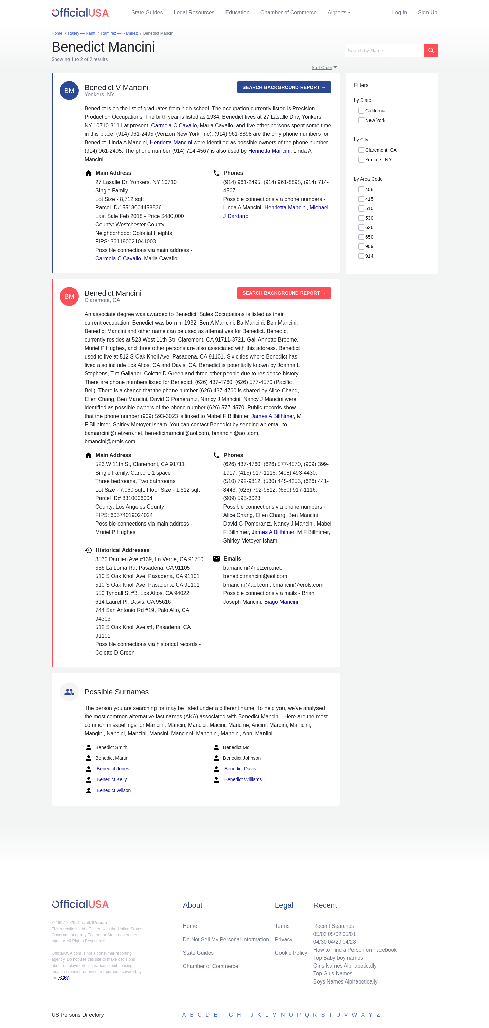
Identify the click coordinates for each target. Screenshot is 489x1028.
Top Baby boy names (336, 957)
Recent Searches (332, 924)
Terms (282, 924)
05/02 (333, 932)
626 (369, 227)
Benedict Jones (107, 769)
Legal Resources (194, 12)
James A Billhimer (272, 416)
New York (375, 120)
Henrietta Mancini (171, 142)
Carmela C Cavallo (174, 125)
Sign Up (427, 12)
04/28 (348, 940)
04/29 (333, 940)
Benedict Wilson (108, 791)
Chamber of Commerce (288, 12)
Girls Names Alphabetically (343, 965)
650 (369, 237)
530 (369, 218)
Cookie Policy (291, 951)
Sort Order (322, 67)
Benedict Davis (234, 769)
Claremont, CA (381, 150)
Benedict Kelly (106, 780)
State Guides (147, 12)
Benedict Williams (237, 780)
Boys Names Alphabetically (344, 981)
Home (190, 924)
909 (369, 246)
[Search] (384, 50)
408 (369, 189)
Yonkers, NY (378, 160)
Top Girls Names (331, 973)
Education (237, 12)
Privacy (283, 938)
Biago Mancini (281, 602)
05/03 (318, 932)
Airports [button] (337, 12)
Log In (399, 12)
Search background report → (284, 87)
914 (369, 256)
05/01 (348, 932)
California (375, 111)
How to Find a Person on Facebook (354, 949)
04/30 (318, 940)
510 (369, 208)
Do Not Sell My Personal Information (227, 938)
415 (369, 199)
